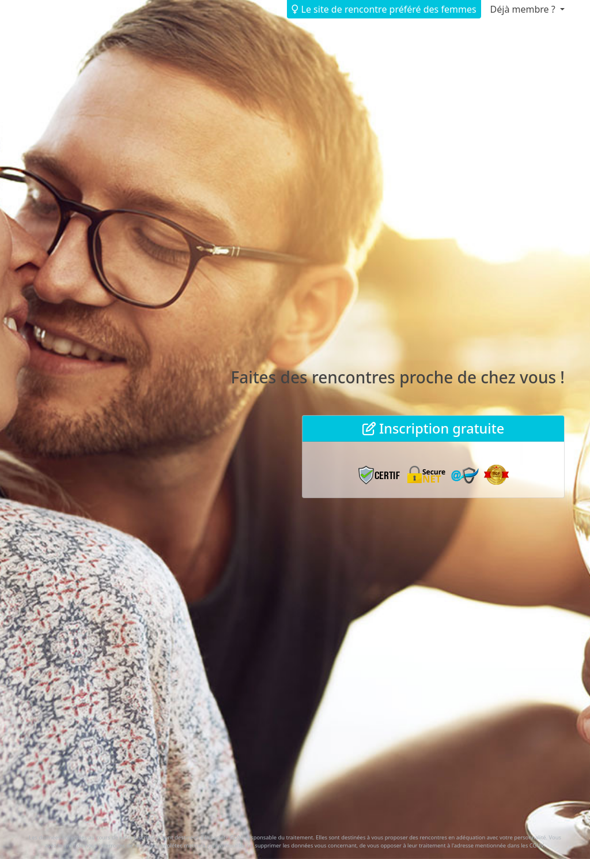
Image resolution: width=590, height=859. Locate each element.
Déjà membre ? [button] (524, 9)
